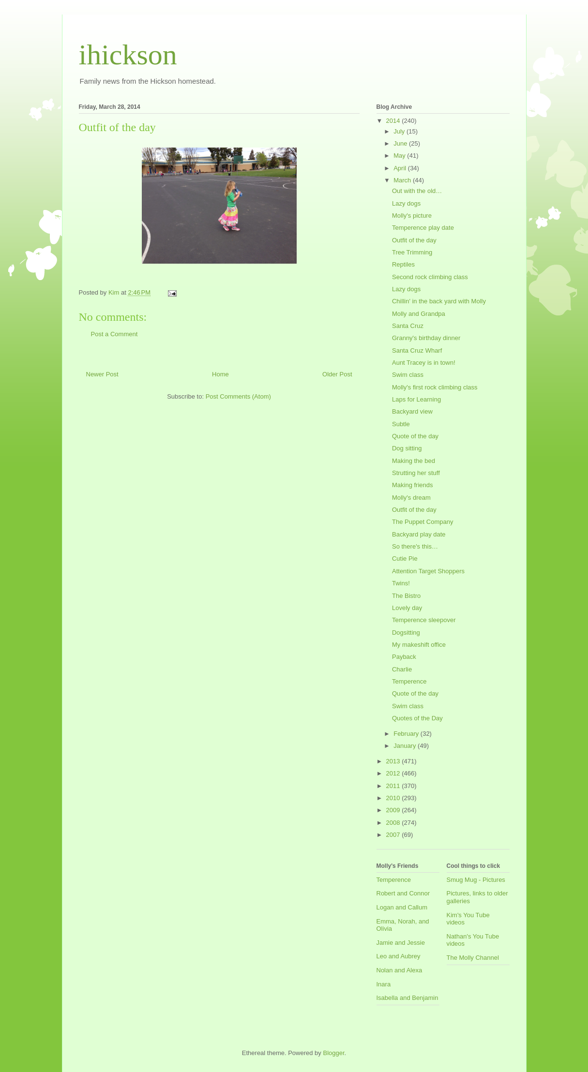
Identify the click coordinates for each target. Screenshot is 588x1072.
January (405, 745)
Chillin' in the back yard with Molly (439, 301)
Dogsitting (406, 632)
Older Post (337, 374)
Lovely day (407, 607)
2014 (394, 120)
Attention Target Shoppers (428, 571)
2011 (394, 785)
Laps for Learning (416, 399)
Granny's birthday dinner (426, 338)
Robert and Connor (403, 893)
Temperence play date (423, 227)
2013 (394, 761)
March (403, 180)
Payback (404, 656)
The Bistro (406, 595)
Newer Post (102, 374)
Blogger (333, 1053)
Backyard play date (419, 534)
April (400, 168)
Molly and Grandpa (418, 313)
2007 (394, 834)
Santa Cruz (407, 325)
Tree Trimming (412, 252)
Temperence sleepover (424, 620)
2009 (394, 810)
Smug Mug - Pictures (476, 879)
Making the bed (413, 460)
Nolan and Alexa (399, 970)
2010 (394, 798)
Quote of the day (415, 436)
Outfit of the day (414, 240)
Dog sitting (407, 448)
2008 (394, 822)
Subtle (401, 424)
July (400, 131)
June (401, 143)
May (400, 155)
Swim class (407, 374)
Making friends (412, 485)
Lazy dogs (406, 203)
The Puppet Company (422, 521)
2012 (394, 773)
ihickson (128, 55)
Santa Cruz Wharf (417, 350)
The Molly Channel (473, 957)
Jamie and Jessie (401, 942)
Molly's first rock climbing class (435, 387)
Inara (384, 984)
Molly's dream (411, 497)
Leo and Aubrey (399, 956)
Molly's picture (412, 215)
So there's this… (415, 546)
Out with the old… (417, 190)
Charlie (402, 669)
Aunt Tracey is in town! (423, 362)
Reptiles (403, 264)
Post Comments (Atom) (238, 396)
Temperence (409, 681)
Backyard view (412, 411)
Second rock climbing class (430, 277)
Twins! (401, 583)
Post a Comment (114, 334)
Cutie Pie (405, 558)
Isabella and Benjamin (407, 997)
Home (220, 374)
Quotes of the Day (417, 718)
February (407, 733)
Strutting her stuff (416, 472)
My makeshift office (419, 644)
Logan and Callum (402, 907)
